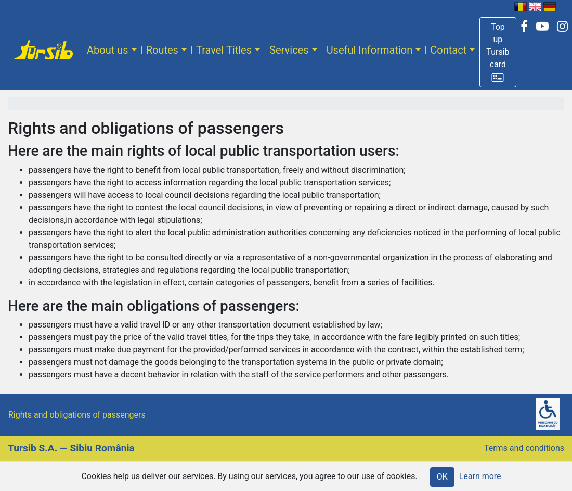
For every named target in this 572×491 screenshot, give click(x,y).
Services (288, 50)
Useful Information (370, 50)
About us (107, 50)
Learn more (480, 476)
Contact (448, 50)
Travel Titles (224, 50)
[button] (497, 52)
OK (442, 477)
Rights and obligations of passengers (77, 415)
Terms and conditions (524, 448)
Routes (162, 50)
